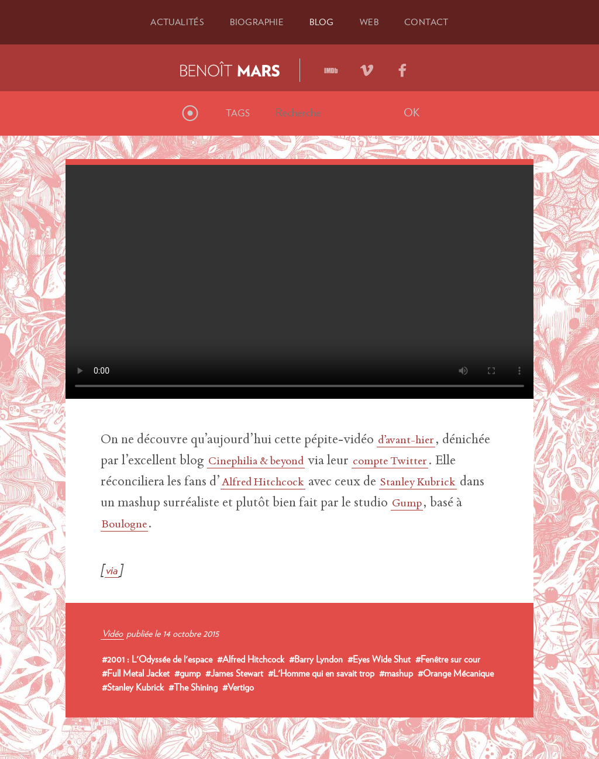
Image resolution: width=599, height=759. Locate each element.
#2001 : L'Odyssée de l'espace (157, 658)
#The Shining (193, 686)
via (113, 568)
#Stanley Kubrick (133, 686)
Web (371, 21)
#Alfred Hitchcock (250, 658)
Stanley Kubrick (146, 503)
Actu (174, 21)
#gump (187, 672)
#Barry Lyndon (316, 658)
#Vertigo (238, 686)
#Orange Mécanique (456, 672)
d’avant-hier (411, 440)
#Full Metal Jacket (136, 672)
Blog (322, 21)
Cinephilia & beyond (315, 461)
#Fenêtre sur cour (447, 658)
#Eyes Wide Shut (379, 658)
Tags (237, 112)
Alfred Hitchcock (344, 482)
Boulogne (244, 524)
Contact (430, 21)
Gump (156, 524)
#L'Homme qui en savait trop (321, 672)
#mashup (396, 672)
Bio (256, 21)
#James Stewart (234, 672)
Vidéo (112, 633)
